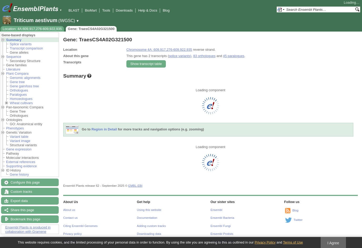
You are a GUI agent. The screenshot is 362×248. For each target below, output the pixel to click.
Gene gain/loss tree (24, 86)
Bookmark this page (25, 219)
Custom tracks (21, 192)
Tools (106, 10)
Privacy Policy (265, 242)
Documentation (147, 217)
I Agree (333, 243)
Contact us (70, 217)
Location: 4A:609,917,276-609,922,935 (32, 29)
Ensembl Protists (222, 233)
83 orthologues (204, 56)
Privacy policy (72, 233)
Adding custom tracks (151, 225)
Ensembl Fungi (221, 225)
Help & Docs (147, 10)
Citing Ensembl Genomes (80, 225)
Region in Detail (104, 129)
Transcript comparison (26, 48)
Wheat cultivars (21, 103)
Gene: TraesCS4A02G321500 (91, 29)
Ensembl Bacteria (222, 217)
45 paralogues (233, 56)
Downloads (124, 10)
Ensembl (216, 209)
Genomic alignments (25, 78)
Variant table (19, 137)
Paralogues (18, 95)
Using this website (149, 209)
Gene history (19, 174)
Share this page (22, 210)
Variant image (20, 141)
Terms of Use (293, 242)
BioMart (91, 10)
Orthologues (19, 90)
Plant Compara (17, 73)
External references (20, 162)
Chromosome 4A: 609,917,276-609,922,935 (159, 50)
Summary (13, 40)
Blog (166, 10)
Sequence (13, 57)
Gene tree (17, 82)
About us (69, 209)
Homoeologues (21, 99)
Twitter (298, 219)
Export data (19, 201)
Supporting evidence (21, 166)
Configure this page (25, 182)
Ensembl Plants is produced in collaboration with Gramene (28, 229)
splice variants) (180, 56)
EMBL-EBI (135, 185)
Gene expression (19, 149)
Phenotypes (15, 128)
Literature (13, 69)
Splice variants (21, 44)
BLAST (73, 10)
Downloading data (149, 233)
